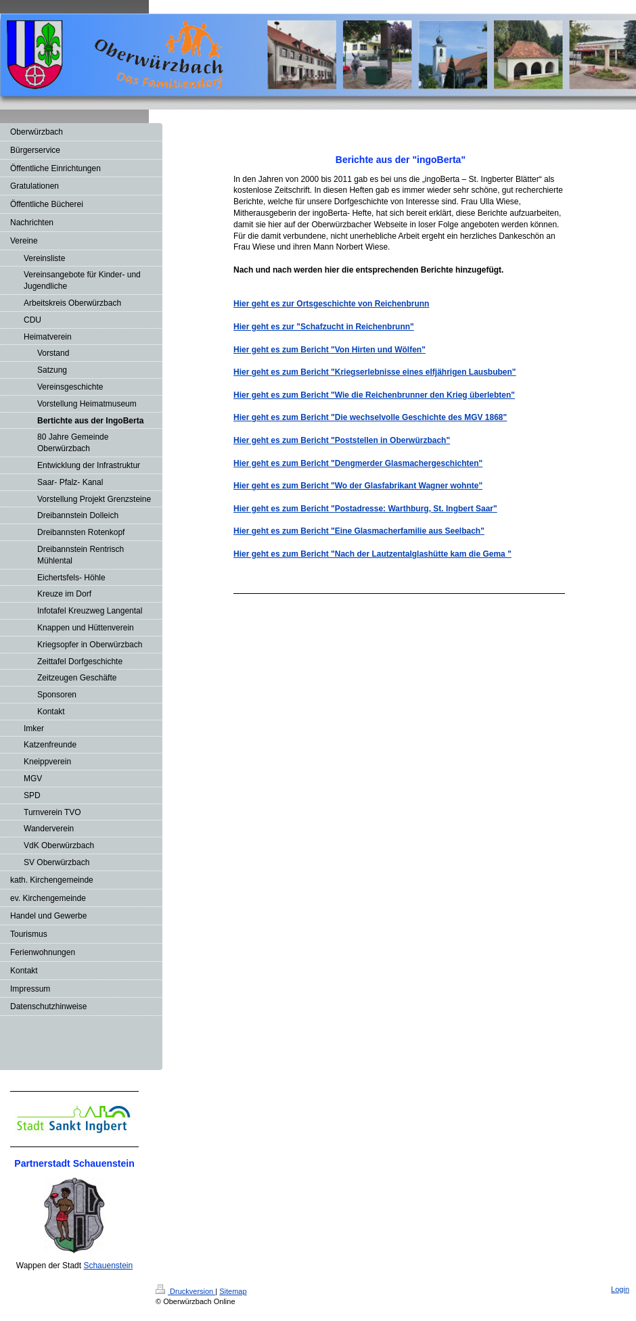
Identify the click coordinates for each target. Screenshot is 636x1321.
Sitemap (232, 1291)
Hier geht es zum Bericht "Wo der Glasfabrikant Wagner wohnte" (357, 485)
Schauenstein (108, 1265)
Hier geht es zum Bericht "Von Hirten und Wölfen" (329, 349)
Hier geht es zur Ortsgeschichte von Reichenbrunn (331, 303)
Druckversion (185, 1291)
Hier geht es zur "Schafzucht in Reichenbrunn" (323, 326)
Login (620, 1289)
